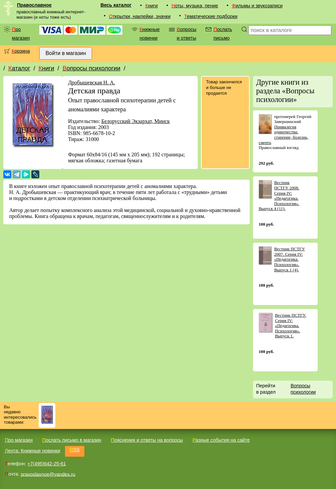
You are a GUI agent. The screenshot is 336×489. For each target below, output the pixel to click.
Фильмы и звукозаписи (257, 5)
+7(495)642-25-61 (46, 463)
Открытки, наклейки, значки (140, 16)
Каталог (19, 68)
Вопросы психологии (91, 68)
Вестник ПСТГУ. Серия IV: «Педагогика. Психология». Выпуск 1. (290, 325)
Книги (151, 5)
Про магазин (21, 34)
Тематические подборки (211, 16)
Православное (34, 5)
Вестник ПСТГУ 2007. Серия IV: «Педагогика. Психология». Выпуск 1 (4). (289, 259)
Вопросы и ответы (186, 34)
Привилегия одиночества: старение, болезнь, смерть (283, 134)
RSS (75, 449)
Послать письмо (222, 34)
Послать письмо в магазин (71, 440)
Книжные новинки (150, 34)
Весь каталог (115, 5)
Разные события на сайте (221, 440)
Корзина (21, 51)
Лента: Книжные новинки (32, 450)
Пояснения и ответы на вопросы (147, 440)
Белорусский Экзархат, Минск (135, 121)
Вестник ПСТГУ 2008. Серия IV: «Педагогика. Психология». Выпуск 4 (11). (279, 195)
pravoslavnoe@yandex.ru (48, 474)
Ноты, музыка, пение (195, 5)
